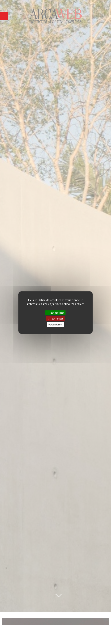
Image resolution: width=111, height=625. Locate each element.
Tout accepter (55, 312)
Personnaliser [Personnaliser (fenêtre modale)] (55, 324)
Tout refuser (55, 318)
